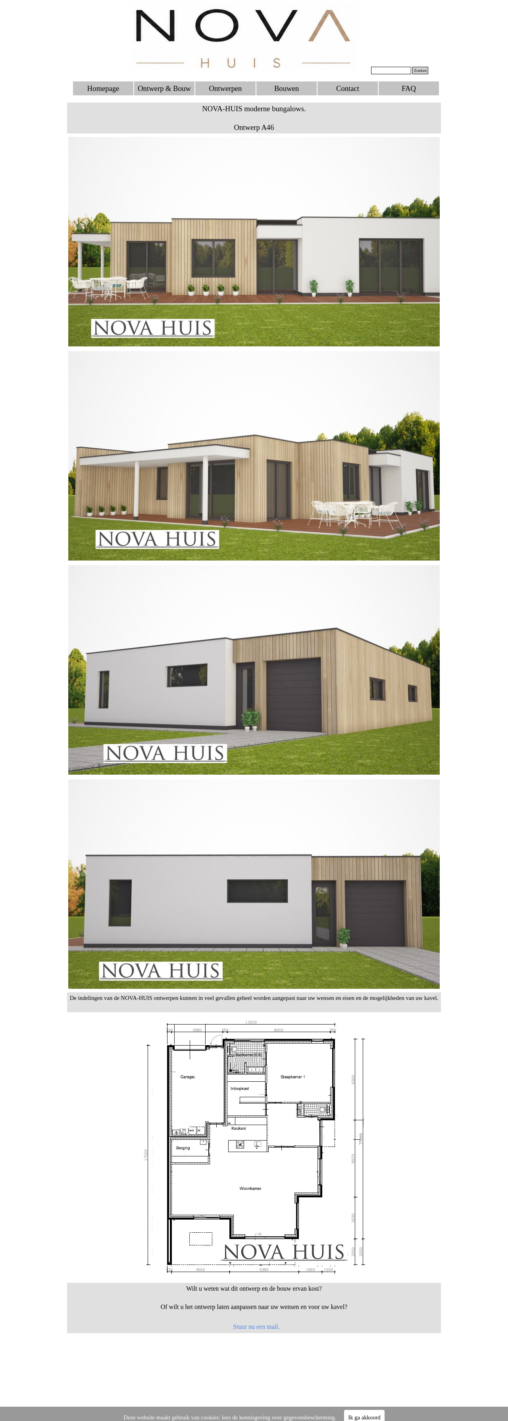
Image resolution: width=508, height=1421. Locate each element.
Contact (347, 88)
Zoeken (420, 70)
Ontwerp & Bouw (164, 88)
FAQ (409, 88)
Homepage (103, 88)
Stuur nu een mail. (256, 1326)
